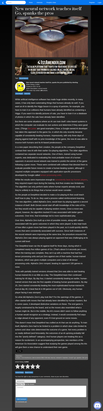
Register (92, 2)
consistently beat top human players (71, 180)
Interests (40, 2)
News (31, 2)
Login (99, 2)
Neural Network (24, 78)
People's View (51, 2)
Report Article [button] (28, 372)
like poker (32, 128)
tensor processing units (51, 175)
